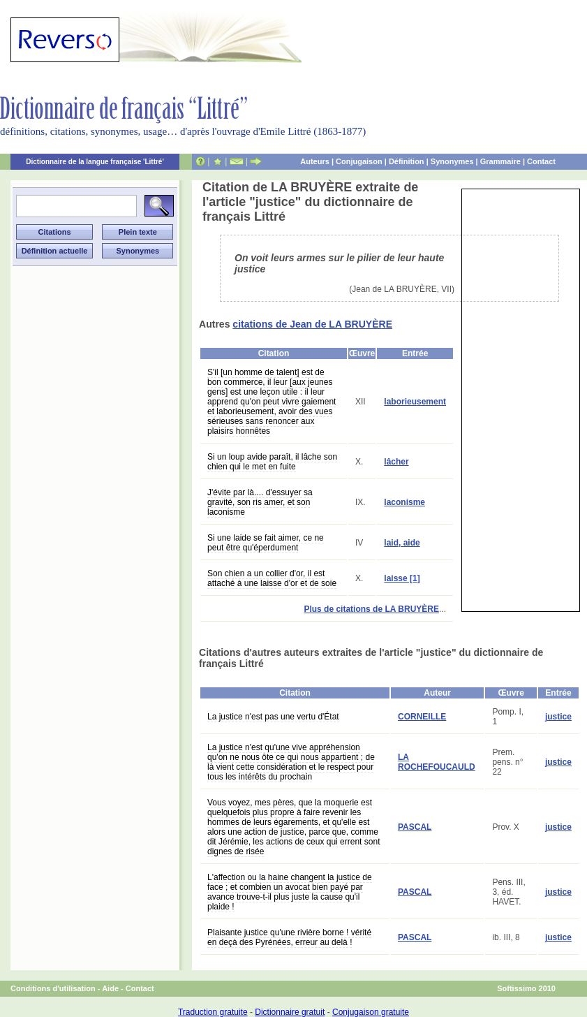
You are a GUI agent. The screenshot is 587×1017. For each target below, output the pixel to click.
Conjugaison (359, 161)
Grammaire (500, 161)
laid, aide (401, 543)
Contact (541, 161)
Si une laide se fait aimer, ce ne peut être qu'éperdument (265, 543)
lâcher (396, 462)
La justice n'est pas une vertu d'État (273, 717)
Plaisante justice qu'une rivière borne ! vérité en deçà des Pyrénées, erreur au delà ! (289, 937)
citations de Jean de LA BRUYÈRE (312, 324)
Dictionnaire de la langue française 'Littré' (95, 162)
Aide (110, 988)
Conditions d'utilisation (53, 988)
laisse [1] (401, 578)
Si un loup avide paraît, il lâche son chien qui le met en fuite (272, 461)
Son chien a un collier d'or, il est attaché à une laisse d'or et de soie (271, 578)
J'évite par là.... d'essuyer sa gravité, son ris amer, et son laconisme (260, 502)
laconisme (404, 502)
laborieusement (415, 402)
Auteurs (314, 161)
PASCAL (414, 827)
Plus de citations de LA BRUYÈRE (371, 609)
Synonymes (452, 161)
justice (558, 717)
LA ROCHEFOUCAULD (436, 762)
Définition (406, 161)
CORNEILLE (422, 717)
